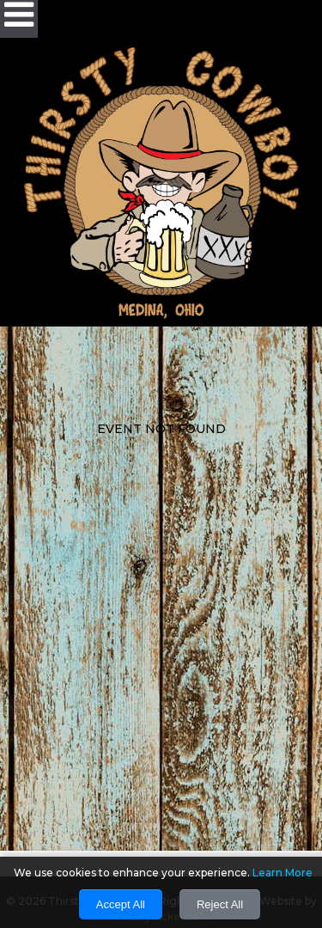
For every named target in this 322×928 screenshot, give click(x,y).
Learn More (282, 872)
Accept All (120, 904)
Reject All (220, 904)
